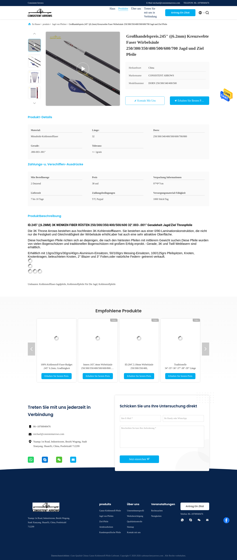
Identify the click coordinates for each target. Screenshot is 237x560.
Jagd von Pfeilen (59, 24)
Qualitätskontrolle (134, 521)
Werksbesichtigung (135, 516)
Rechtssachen (157, 511)
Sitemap (130, 527)
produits (46, 24)
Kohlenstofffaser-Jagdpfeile (52, 284)
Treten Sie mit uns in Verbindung (150, 12)
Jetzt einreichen (139, 459)
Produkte (123, 8)
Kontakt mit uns (146, 100)
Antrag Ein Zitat (180, 12)
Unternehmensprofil (135, 511)
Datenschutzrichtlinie (60, 556)
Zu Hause (36, 24)
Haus (112, 8)
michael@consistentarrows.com (48, 434)
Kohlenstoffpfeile (107, 284)
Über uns (136, 8)
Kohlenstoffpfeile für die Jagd (82, 284)
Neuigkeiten (156, 516)
